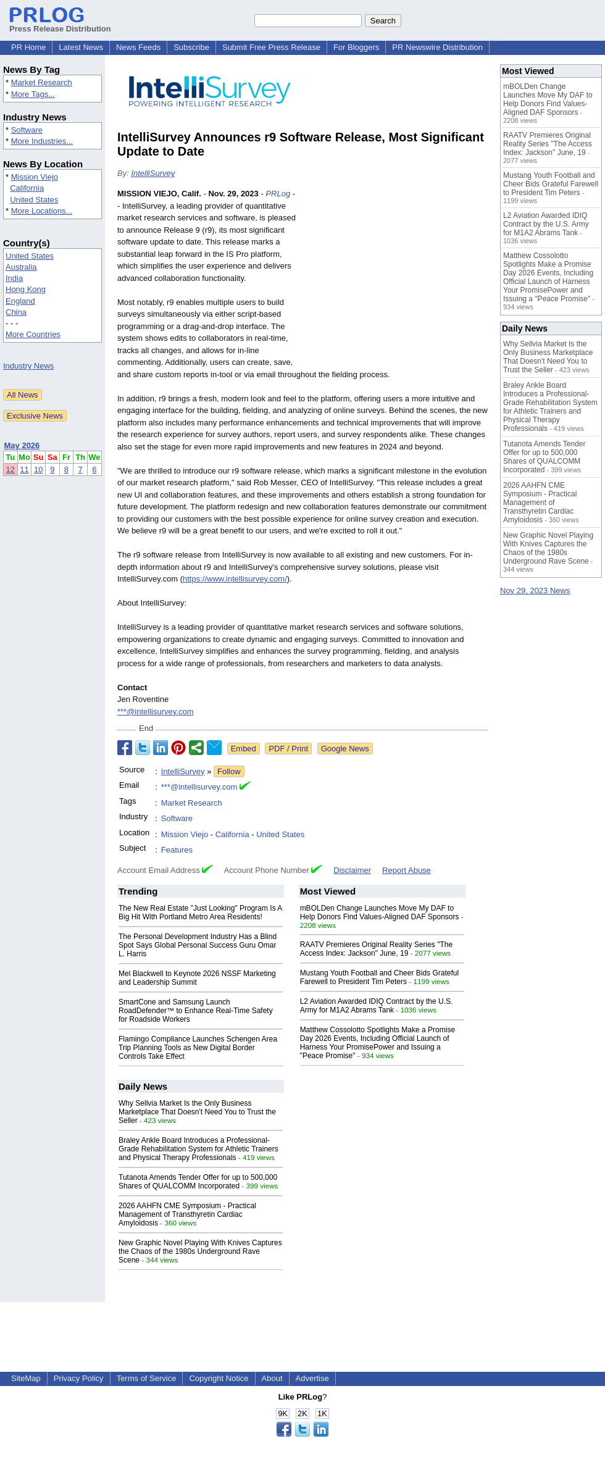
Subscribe (191, 47)
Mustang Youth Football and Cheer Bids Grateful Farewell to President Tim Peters (379, 977)
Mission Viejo (34, 177)
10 (38, 469)
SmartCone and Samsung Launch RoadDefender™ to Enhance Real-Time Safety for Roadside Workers (196, 1011)
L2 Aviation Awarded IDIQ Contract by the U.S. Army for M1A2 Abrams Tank (376, 1005)
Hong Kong (26, 289)
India (14, 278)
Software (27, 130)
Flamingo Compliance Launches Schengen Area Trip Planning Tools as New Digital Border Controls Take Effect (198, 1048)
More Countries (33, 334)
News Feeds (138, 47)
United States (34, 199)
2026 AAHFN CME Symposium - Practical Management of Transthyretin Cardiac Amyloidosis (187, 1214)
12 (10, 469)
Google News (345, 748)
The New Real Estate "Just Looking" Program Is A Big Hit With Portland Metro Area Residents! (200, 912)
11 (24, 469)
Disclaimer (352, 870)
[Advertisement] (395, 278)
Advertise (312, 1378)
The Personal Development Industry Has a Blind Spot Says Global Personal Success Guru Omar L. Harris (198, 945)
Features (177, 849)
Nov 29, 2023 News (535, 590)
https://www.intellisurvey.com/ (235, 578)
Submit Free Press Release (271, 47)
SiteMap (26, 1378)
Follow (229, 771)
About (272, 1378)
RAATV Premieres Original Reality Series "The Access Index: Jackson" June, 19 (376, 949)
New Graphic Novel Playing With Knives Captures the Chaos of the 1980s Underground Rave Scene (200, 1251)
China (16, 312)
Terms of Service (147, 1378)
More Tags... (33, 94)
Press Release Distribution (60, 24)
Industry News (28, 365)
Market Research (41, 82)
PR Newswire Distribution (437, 47)
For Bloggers (356, 47)
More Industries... (42, 141)
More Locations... (42, 210)
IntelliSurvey (153, 173)
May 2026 (22, 445)
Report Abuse (406, 870)
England (20, 301)
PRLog (277, 193)
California (27, 188)
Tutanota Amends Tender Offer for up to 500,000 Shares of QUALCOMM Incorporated (198, 1181)
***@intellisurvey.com (155, 711)
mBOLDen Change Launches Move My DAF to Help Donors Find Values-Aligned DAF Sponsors (379, 912)
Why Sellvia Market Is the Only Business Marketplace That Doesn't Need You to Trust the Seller (197, 1112)
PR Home (28, 47)
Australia (21, 267)
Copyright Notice (218, 1378)
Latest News (81, 47)
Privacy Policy (79, 1378)
